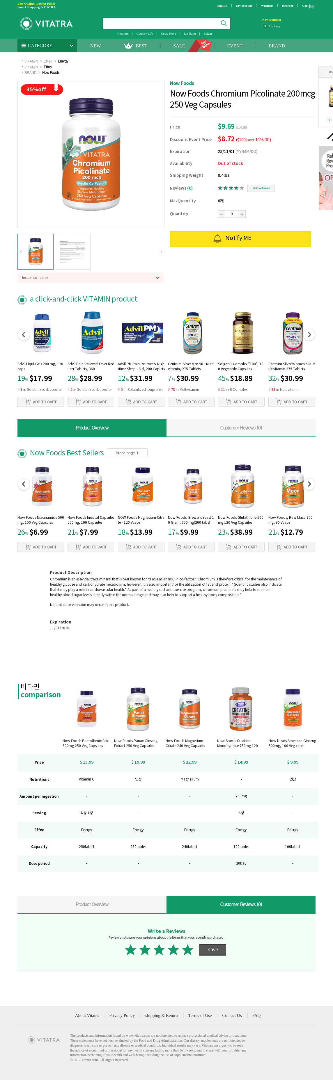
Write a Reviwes (261, 188)
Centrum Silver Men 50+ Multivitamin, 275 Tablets (191, 366)
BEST (141, 45)
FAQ (256, 1015)
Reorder (287, 5)
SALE (179, 45)
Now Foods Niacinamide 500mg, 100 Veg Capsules (40, 520)
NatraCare (275, 26)
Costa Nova (168, 33)
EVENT (234, 45)
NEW (95, 45)
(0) (190, 188)
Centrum (123, 33)
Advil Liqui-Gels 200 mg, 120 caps (40, 366)
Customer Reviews (241, 427)
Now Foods (50, 72)
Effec (48, 60)
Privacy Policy (122, 1015)
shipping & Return (161, 1015)
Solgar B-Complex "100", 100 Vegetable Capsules (240, 366)
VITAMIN (31, 60)
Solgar (208, 33)
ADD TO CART (40, 401)
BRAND (277, 45)
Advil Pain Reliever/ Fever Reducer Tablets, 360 (91, 366)
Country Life (145, 33)
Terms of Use (200, 1015)
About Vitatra (87, 1015)
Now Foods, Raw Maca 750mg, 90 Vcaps (290, 520)
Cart (305, 5)
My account (244, 5)
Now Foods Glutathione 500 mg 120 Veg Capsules (240, 520)
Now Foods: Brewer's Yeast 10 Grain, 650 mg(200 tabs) (191, 520)
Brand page (127, 452)
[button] (21, 251)
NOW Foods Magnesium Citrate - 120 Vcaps (141, 520)
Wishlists (267, 5)
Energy (63, 60)
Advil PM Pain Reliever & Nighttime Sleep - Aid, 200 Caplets (141, 366)
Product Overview (92, 427)
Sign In (222, 5)
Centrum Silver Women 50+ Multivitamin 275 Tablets (291, 366)
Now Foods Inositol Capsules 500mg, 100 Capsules (91, 520)
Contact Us (232, 1015)
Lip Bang (190, 33)
